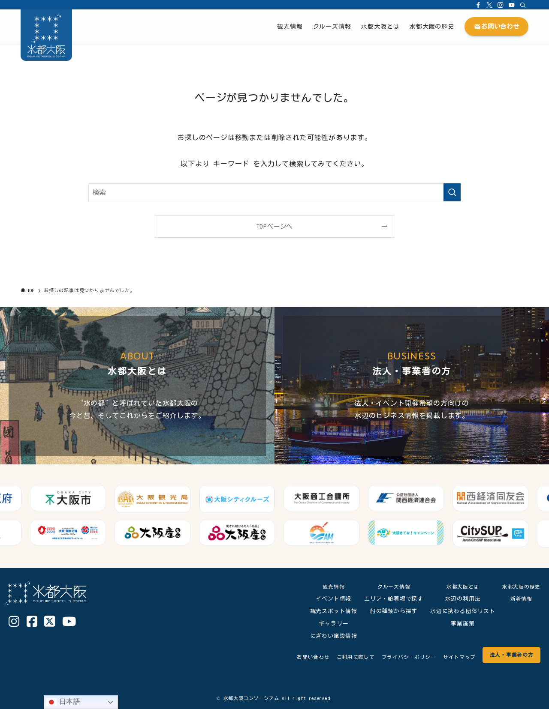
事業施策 (459, 623)
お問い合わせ (296, 657)
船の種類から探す (390, 611)
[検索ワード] (274, 192)
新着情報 (519, 598)
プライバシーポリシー (398, 657)
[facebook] (478, 4)
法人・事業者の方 (509, 655)
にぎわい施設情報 (330, 636)
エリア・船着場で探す (390, 598)
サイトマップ (453, 657)
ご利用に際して (341, 657)
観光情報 (330, 586)
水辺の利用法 (459, 598)
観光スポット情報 (330, 611)
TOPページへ (274, 226)
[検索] (522, 4)
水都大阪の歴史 (519, 586)
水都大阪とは (459, 586)
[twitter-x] (489, 4)
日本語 (63, 702)
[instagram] (500, 4)
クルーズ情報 (390, 586)
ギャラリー (330, 623)
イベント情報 (330, 598)
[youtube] (511, 4)
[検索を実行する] (452, 192)
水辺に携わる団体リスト (459, 611)
